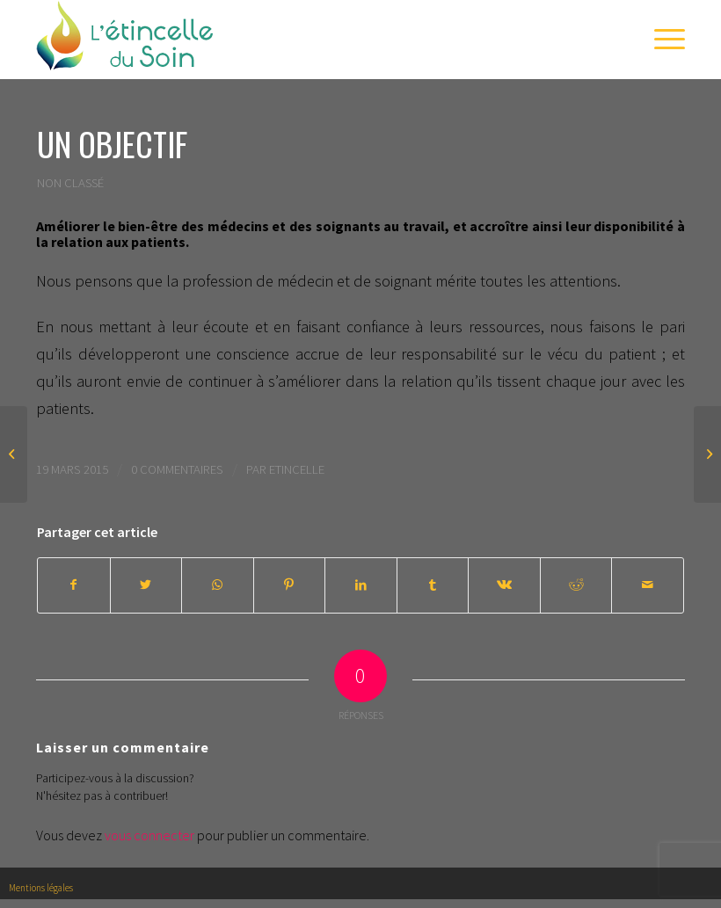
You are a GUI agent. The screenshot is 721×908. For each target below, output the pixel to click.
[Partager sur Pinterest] (289, 585)
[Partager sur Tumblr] (433, 585)
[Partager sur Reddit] (576, 585)
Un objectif (112, 144)
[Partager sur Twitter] (146, 585)
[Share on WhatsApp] (217, 585)
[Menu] (661, 39)
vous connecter (149, 835)
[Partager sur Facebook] (74, 585)
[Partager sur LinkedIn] (361, 585)
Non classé (70, 183)
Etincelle (296, 469)
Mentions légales (41, 888)
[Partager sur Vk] (504, 585)
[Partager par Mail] (647, 585)
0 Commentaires (177, 469)
